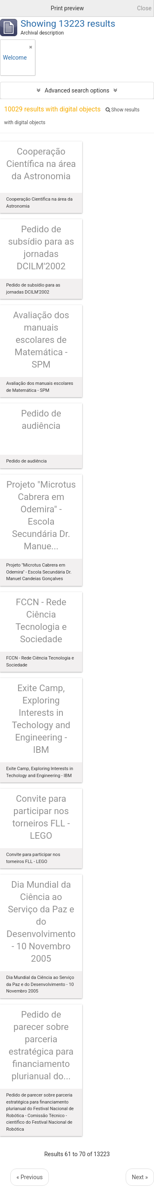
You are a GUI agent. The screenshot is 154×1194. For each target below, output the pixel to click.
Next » (140, 1177)
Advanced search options (77, 90)
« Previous (29, 1177)
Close (144, 8)
